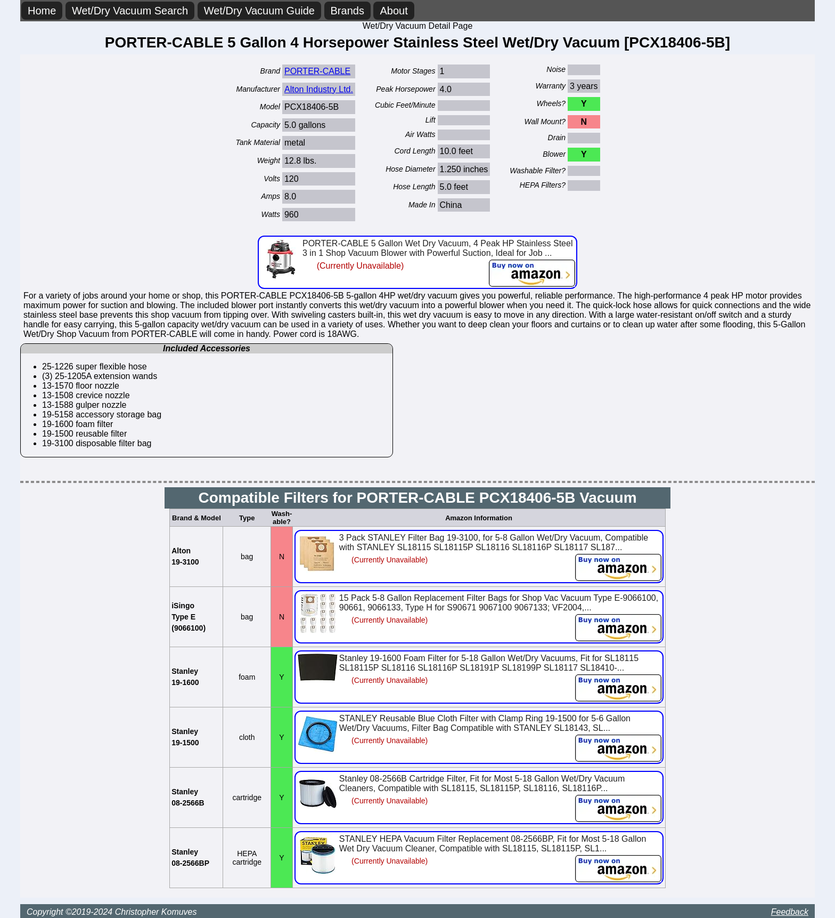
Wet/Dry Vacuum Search (130, 11)
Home (42, 11)
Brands (347, 11)
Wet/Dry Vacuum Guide (259, 11)
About (393, 11)
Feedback (789, 911)
